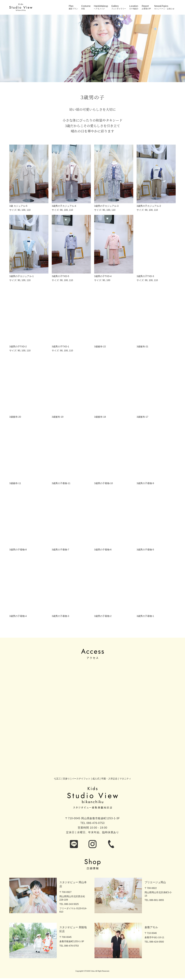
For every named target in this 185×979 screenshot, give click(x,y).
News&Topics (161, 6)
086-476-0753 (96, 823)
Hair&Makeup (101, 6)
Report (145, 6)
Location (133, 6)
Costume (86, 6)
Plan (71, 6)
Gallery (115, 6)
